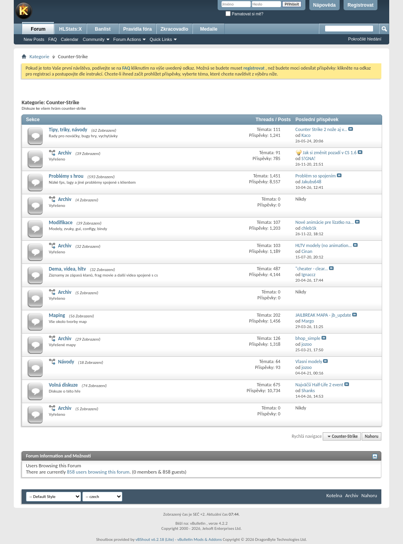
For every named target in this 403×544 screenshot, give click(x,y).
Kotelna (334, 495)
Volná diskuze (63, 385)
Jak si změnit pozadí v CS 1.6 (329, 152)
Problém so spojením (316, 176)
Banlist (103, 29)
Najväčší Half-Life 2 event (320, 384)
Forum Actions (127, 39)
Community (94, 39)
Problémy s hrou (66, 176)
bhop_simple (308, 338)
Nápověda (324, 5)
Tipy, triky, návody (68, 130)
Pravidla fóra (137, 29)
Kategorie (39, 56)
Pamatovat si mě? (244, 14)
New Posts (34, 39)
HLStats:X (70, 29)
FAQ (52, 39)
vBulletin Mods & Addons (199, 539)
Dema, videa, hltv (67, 269)
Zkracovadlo (175, 29)
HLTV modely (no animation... (324, 245)
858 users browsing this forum (98, 472)
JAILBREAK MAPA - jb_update (323, 315)
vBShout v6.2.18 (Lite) (154, 539)
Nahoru (371, 436)
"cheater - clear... (312, 268)
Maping (57, 315)
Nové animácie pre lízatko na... (325, 222)
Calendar (70, 39)
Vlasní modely (309, 361)
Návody (66, 362)
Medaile (208, 29)
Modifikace (60, 222)
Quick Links (161, 39)
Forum (38, 29)
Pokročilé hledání (364, 39)
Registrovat (360, 5)
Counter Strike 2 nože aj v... (321, 129)
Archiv (64, 153)
